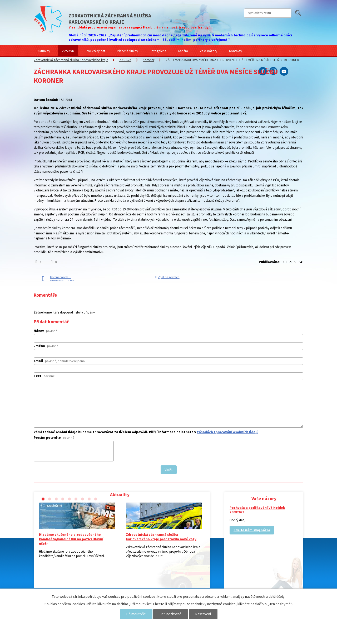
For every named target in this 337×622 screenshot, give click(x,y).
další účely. (277, 596)
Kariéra (183, 51)
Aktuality (44, 51)
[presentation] (76, 453)
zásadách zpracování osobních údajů (227, 432)
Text (44, 376)
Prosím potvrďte (54, 437)
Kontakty (235, 51)
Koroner (148, 60)
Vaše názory (208, 51)
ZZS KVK (68, 51)
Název (45, 331)
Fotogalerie (158, 51)
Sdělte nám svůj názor (252, 530)
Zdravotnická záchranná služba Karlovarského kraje (71, 60)
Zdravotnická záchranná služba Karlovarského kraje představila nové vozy (161, 536)
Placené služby (127, 51)
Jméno (46, 346)
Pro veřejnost (95, 51)
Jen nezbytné (170, 613)
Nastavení (203, 613)
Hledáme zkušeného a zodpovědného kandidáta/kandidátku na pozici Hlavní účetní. (71, 539)
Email (59, 361)
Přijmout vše (136, 613)
